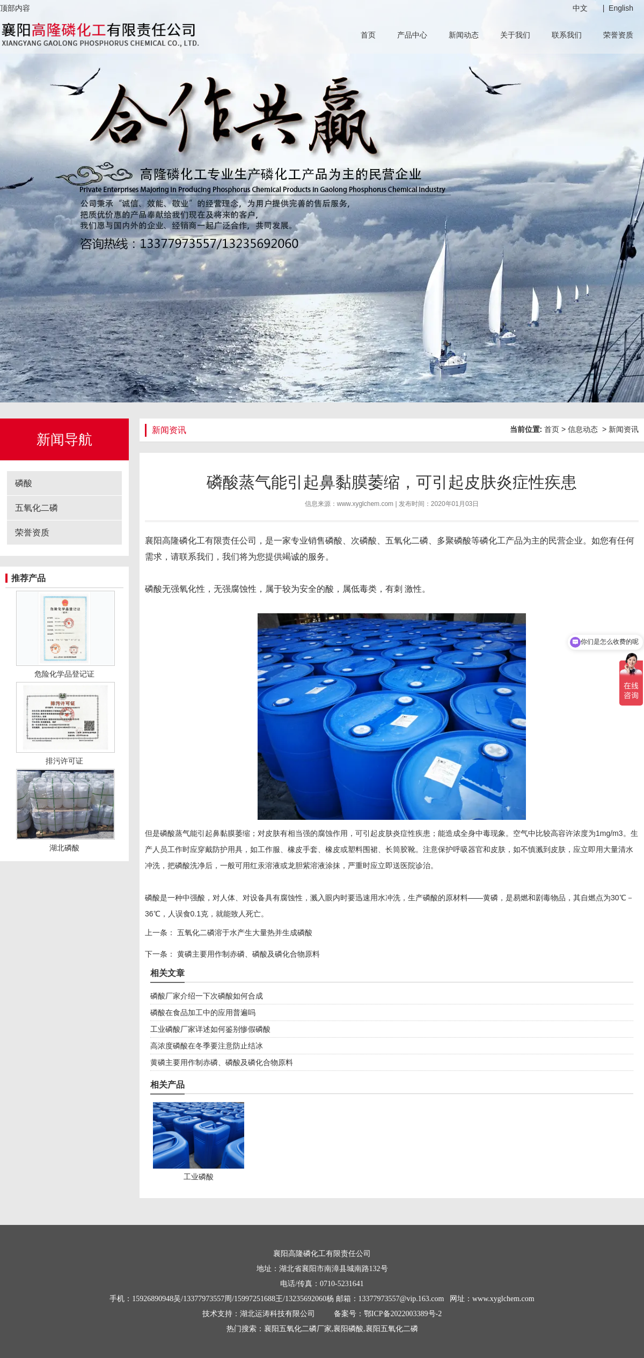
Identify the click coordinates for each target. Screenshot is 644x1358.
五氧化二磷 (36, 507)
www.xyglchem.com (365, 504)
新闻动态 (464, 35)
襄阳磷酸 (348, 1329)
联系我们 (567, 35)
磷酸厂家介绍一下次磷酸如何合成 (206, 996)
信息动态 (583, 429)
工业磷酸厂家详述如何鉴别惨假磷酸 (210, 1029)
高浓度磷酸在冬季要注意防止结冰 (206, 1045)
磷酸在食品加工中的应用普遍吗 (202, 1012)
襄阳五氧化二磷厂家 (298, 1329)
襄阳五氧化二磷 (391, 1329)
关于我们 (515, 35)
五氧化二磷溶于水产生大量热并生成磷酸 (243, 932)
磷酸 (23, 483)
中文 (580, 8)
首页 (368, 35)
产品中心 (412, 35)
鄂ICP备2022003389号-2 (403, 1314)
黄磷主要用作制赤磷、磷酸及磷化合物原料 (247, 954)
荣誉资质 (618, 35)
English (621, 8)
